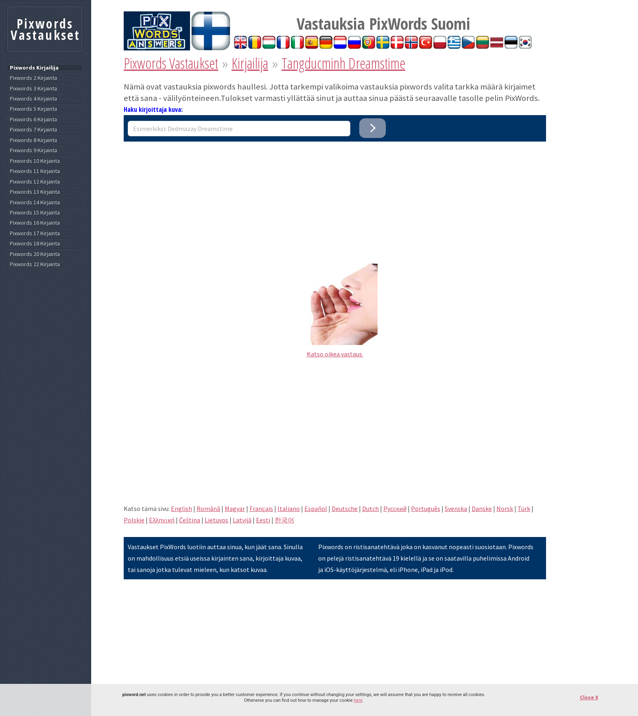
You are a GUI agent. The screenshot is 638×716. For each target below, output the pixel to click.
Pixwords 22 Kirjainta (35, 264)
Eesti (263, 520)
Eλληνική (162, 520)
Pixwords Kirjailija (34, 67)
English (181, 508)
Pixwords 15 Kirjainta (35, 212)
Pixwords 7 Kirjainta (33, 129)
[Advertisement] (335, 198)
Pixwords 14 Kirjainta (35, 202)
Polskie (134, 520)
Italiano (288, 508)
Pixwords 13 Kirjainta (35, 191)
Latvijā (242, 520)
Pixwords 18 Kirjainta (35, 243)
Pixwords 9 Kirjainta (33, 150)
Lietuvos (216, 520)
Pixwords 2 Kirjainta (33, 78)
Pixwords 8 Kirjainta (33, 140)
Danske (482, 508)
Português (425, 508)
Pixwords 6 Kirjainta (33, 119)
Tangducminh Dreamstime (343, 63)
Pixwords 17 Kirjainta (35, 233)
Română (208, 508)
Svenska (456, 508)
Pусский (394, 508)
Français (261, 508)
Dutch (370, 508)
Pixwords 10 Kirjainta (35, 161)
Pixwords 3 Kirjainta (33, 88)
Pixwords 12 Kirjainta (35, 181)
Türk (524, 508)
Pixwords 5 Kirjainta (33, 108)
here (358, 700)
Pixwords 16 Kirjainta (35, 222)
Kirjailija (250, 63)
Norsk (504, 508)
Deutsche (345, 508)
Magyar (235, 508)
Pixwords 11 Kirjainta (35, 171)
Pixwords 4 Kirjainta (33, 98)
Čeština (189, 520)
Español (315, 508)
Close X (589, 697)
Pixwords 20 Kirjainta (35, 254)
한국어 (284, 520)
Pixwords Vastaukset (171, 63)
